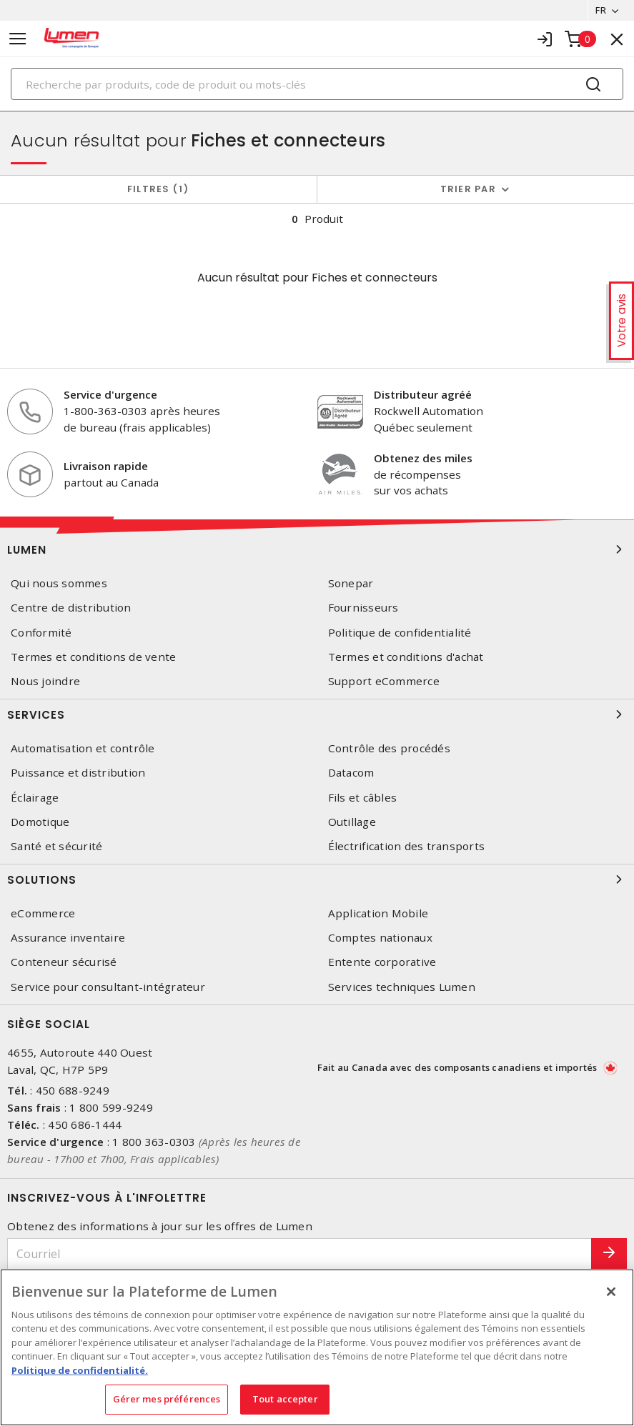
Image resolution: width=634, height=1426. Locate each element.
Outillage (352, 822)
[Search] (317, 84)
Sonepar (351, 583)
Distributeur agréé (423, 395)
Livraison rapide (106, 466)
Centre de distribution (71, 608)
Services (317, 714)
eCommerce (43, 913)
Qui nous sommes (59, 583)
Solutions (317, 879)
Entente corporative (382, 962)
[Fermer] (611, 1291)
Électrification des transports (406, 846)
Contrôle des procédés (389, 748)
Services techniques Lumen (401, 987)
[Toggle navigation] (18, 39)
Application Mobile (378, 913)
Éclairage (35, 797)
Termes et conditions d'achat (406, 657)
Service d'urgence (110, 395)
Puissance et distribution (78, 772)
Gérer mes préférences (167, 1398)
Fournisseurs (363, 608)
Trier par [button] (468, 189)
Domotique (40, 822)
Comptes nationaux (380, 937)
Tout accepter (285, 1398)
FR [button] (600, 10)
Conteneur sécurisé (64, 962)
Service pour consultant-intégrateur (108, 987)
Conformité (41, 632)
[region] (317, 1347)
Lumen (317, 549)
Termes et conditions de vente (93, 657)
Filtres (158, 189)
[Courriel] (299, 1254)
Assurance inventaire (68, 937)
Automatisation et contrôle (83, 748)
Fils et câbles (362, 797)
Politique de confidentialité (400, 632)
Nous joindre (45, 681)
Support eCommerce (384, 681)
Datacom (351, 772)
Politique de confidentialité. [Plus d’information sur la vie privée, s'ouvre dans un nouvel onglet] (79, 1370)
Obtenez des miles (423, 458)
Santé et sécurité (56, 846)
